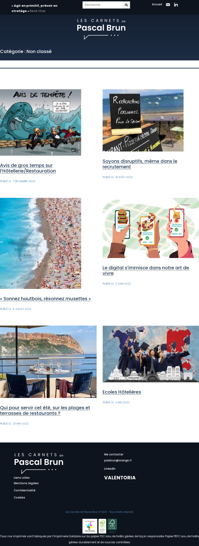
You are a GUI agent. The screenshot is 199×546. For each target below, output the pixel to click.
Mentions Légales (26, 483)
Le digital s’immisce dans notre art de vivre (146, 270)
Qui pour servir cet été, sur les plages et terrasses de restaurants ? (45, 410)
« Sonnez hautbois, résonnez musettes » (45, 298)
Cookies (19, 497)
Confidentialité (25, 490)
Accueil (157, 4)
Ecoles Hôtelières (122, 392)
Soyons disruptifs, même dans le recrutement (140, 164)
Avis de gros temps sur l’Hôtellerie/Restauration (28, 168)
